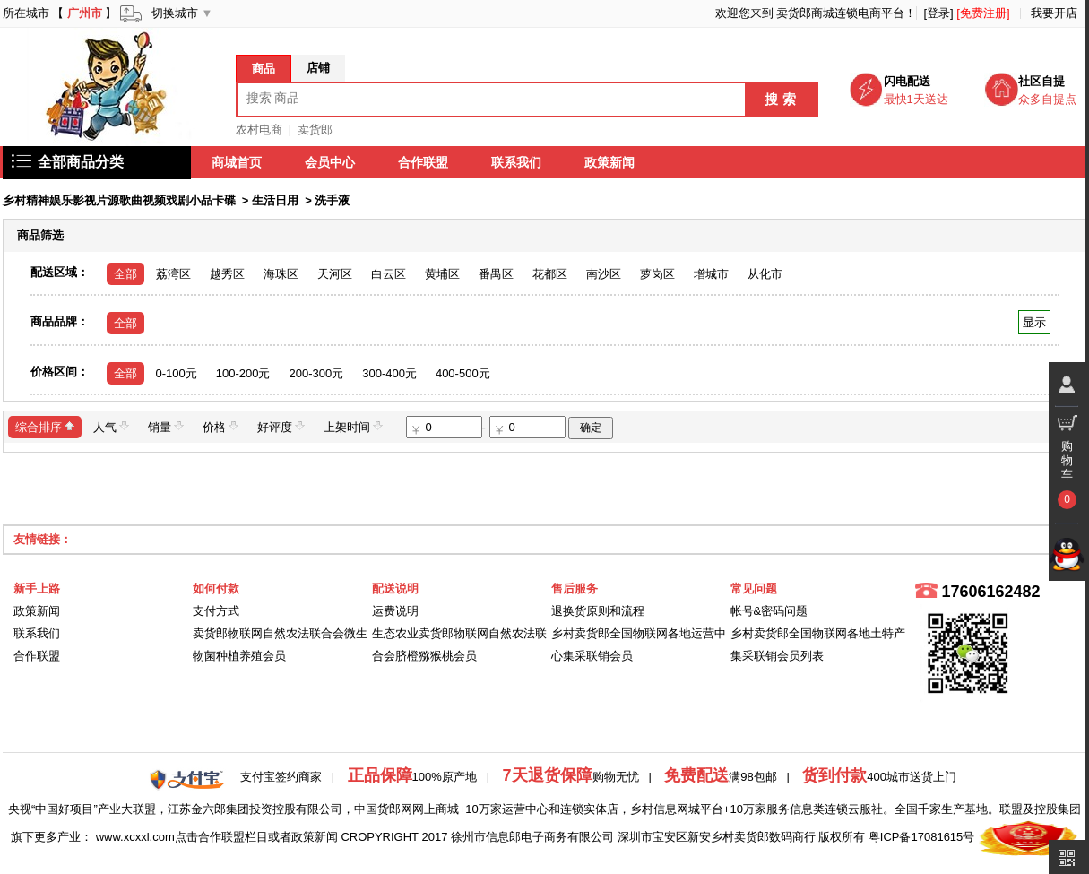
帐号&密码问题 (769, 611)
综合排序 (44, 426)
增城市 (711, 274)
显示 (1034, 322)
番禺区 (496, 274)
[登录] (938, 13)
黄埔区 (442, 274)
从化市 (765, 274)
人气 (111, 426)
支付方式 (216, 611)
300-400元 (389, 373)
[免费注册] (982, 13)
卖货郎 (315, 129)
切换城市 (174, 13)
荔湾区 (173, 274)
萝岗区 (657, 274)
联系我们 (517, 162)
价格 (220, 426)
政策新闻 (610, 162)
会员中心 (330, 162)
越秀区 (227, 274)
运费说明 (395, 611)
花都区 (549, 274)
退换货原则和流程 (597, 611)
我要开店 (1054, 13)
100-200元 (243, 373)
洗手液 (332, 200)
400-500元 (463, 373)
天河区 (334, 274)
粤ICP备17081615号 (922, 837)
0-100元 (176, 373)
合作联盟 (424, 162)
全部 (125, 274)
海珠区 (281, 274)
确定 (590, 427)
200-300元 (316, 373)
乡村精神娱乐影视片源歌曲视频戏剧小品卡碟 (119, 200)
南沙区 (603, 274)
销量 (166, 426)
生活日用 (275, 200)
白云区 (388, 274)
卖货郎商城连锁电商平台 (840, 13)
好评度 (281, 426)
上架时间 (353, 426)
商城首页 (237, 162)
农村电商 (259, 129)
